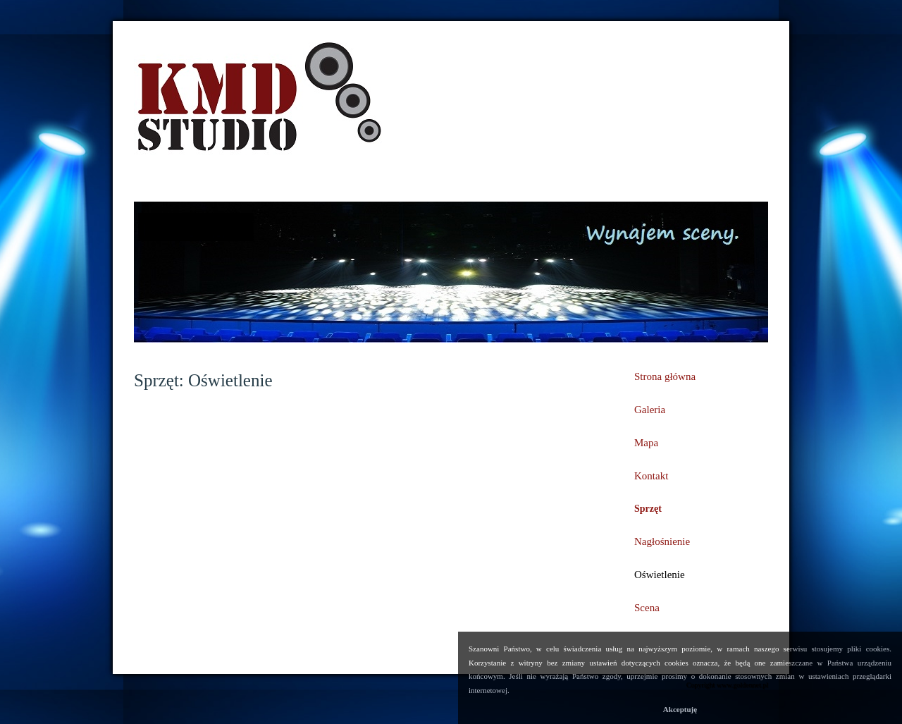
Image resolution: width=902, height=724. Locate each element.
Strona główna (665, 376)
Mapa (646, 442)
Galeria (649, 409)
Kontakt (651, 475)
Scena (647, 607)
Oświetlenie (659, 574)
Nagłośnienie (662, 541)
